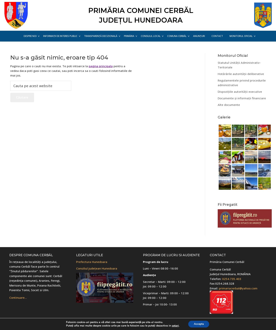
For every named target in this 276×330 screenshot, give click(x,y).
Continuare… (18, 297)
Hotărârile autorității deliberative (241, 74)
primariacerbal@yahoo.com (238, 288)
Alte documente (229, 105)
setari (174, 325)
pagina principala (101, 66)
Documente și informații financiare (242, 98)
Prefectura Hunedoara (91, 262)
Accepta (199, 324)
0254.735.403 (231, 279)
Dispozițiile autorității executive (240, 92)
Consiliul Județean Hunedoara (96, 268)
